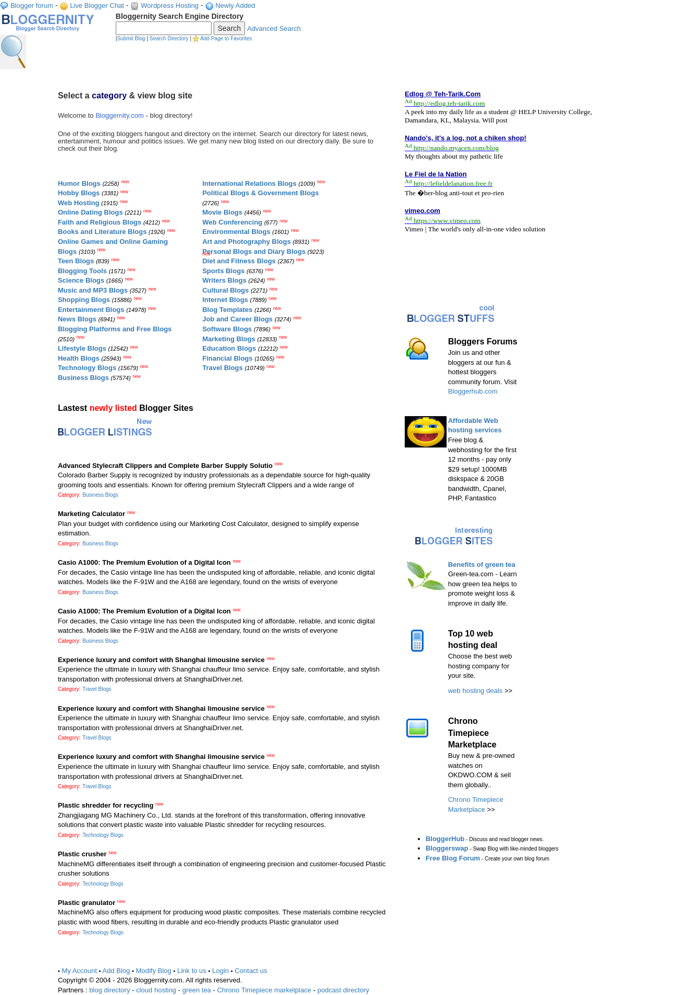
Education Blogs (229, 348)
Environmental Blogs (236, 232)
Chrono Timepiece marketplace (264, 990)
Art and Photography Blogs (246, 241)
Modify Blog (153, 971)
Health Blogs (78, 358)
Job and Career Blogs (237, 319)
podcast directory (343, 990)
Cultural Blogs (225, 290)
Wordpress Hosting (169, 5)
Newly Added (235, 5)
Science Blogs (81, 280)
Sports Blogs (223, 271)
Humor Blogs (79, 183)
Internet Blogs (225, 300)
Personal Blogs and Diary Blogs (253, 251)
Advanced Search (274, 28)
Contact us (251, 971)
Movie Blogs (222, 212)
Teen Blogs (76, 261)
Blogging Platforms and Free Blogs (114, 329)
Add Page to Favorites (226, 38)
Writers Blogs (224, 280)
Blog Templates (227, 310)
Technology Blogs (87, 368)
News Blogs (77, 319)
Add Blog (116, 971)
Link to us (191, 971)
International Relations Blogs (249, 183)
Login (220, 971)
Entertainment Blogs (91, 310)
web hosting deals (475, 691)
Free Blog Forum (453, 858)
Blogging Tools (82, 271)
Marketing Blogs (228, 339)
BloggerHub (445, 839)
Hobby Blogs (78, 193)
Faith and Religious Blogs (99, 222)
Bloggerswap (447, 848)
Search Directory (169, 38)
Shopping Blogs (84, 300)
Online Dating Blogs (90, 212)
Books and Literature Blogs (102, 232)
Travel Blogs (222, 368)
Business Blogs (83, 378)
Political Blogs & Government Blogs (260, 193)
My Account (79, 971)
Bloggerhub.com (473, 391)
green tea (196, 990)
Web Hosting (78, 203)
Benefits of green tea (482, 564)
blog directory (109, 990)
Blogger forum (31, 5)
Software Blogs (227, 329)
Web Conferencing (232, 222)
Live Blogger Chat (97, 5)
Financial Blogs (227, 358)
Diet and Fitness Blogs (238, 261)
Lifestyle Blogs (82, 348)
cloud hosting (156, 990)
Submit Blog (131, 38)
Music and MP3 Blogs (93, 290)
